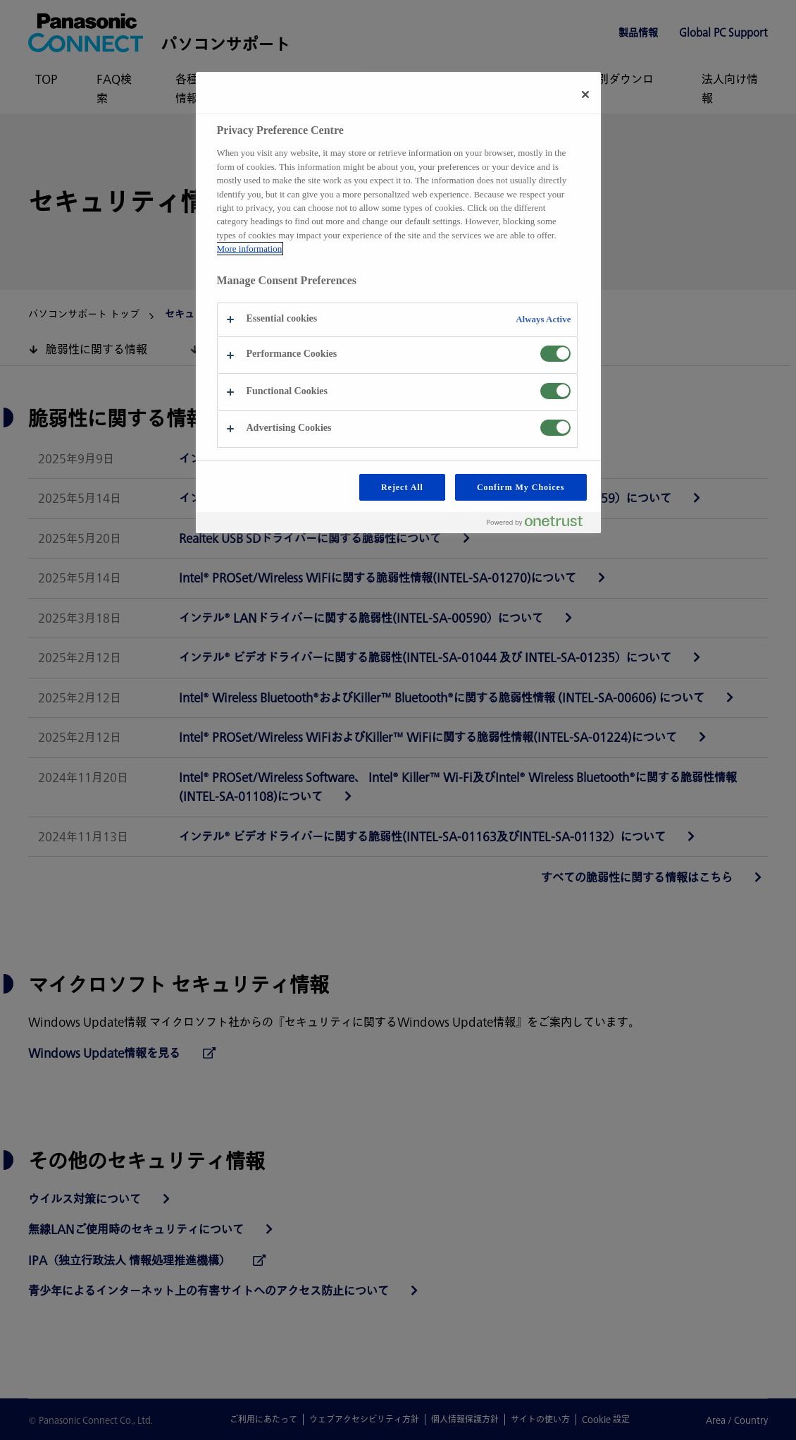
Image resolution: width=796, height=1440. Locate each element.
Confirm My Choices (521, 487)
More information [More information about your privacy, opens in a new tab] (249, 248)
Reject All (402, 487)
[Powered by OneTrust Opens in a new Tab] (540, 524)
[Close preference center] (585, 94)
